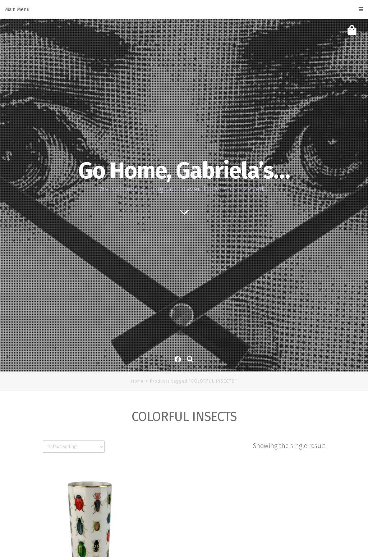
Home (137, 381)
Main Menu (184, 9)
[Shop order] (74, 446)
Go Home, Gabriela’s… (184, 170)
